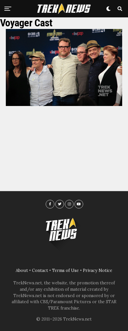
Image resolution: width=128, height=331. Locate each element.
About (22, 270)
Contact (40, 270)
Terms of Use (65, 270)
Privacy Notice (97, 270)
